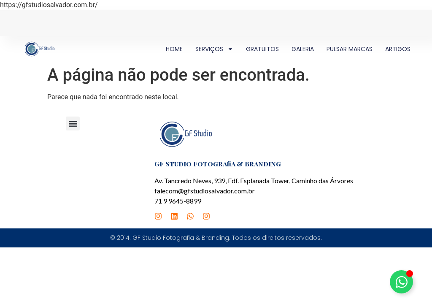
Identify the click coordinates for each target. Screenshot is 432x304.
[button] (73, 123)
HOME (174, 49)
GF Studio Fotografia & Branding (217, 163)
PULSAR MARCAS (350, 49)
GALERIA (303, 49)
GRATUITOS (262, 49)
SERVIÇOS (214, 49)
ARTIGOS (397, 49)
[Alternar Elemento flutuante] (401, 281)
